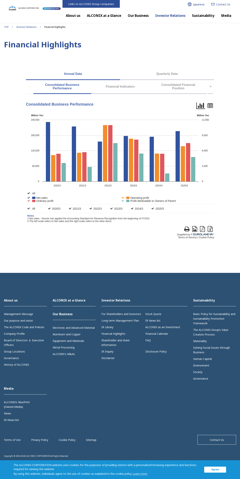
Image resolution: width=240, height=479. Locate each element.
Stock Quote (153, 314)
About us (73, 15)
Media (226, 15)
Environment (201, 365)
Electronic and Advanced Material (74, 328)
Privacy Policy (39, 440)
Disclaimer (108, 358)
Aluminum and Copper (67, 334)
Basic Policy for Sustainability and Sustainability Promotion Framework (214, 318)
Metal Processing (64, 347)
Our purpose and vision (18, 320)
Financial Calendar (156, 334)
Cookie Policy (67, 440)
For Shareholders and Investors (121, 314)
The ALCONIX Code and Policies (24, 327)
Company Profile (14, 334)
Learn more (140, 474)
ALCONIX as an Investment (162, 327)
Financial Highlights (113, 334)
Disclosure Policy (156, 351)
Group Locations (14, 351)
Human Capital (202, 359)
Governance (11, 358)
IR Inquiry (107, 351)
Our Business (138, 15)
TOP (6, 27)
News (7, 413)
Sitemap (91, 440)
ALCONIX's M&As (64, 354)
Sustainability (203, 15)
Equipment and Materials (68, 341)
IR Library (107, 327)
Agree (215, 469)
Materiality (200, 341)
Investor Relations (170, 15)
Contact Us (217, 440)
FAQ (148, 340)
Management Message (18, 314)
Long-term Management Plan (120, 320)
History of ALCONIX (16, 364)
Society (197, 372)
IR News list (152, 320)
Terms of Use (12, 440)
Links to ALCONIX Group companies (91, 4)
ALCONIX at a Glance (104, 15)
